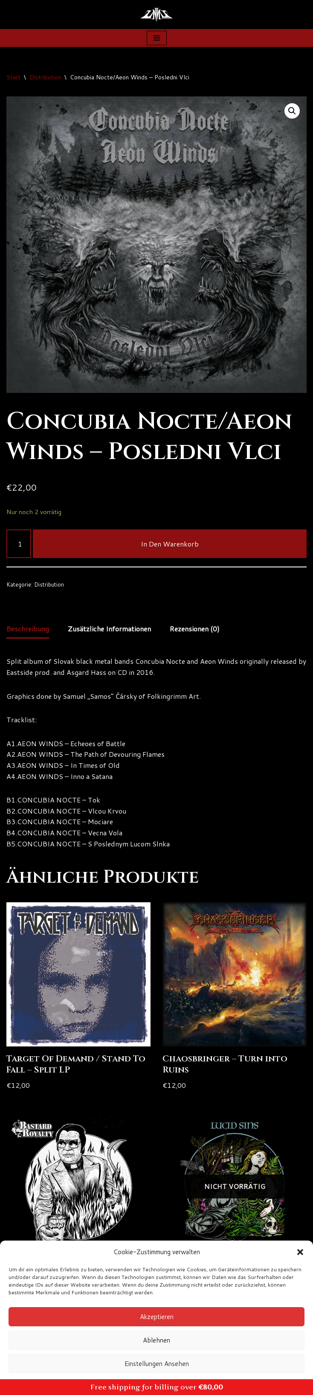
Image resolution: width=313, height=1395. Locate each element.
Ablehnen (156, 1340)
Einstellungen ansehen (157, 1363)
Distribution (45, 77)
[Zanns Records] (156, 14)
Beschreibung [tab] (27, 629)
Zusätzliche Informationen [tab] (109, 629)
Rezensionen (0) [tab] (195, 629)
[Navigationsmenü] (157, 38)
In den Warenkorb (170, 544)
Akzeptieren (157, 1316)
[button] (300, 1252)
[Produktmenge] (18, 543)
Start (13, 77)
